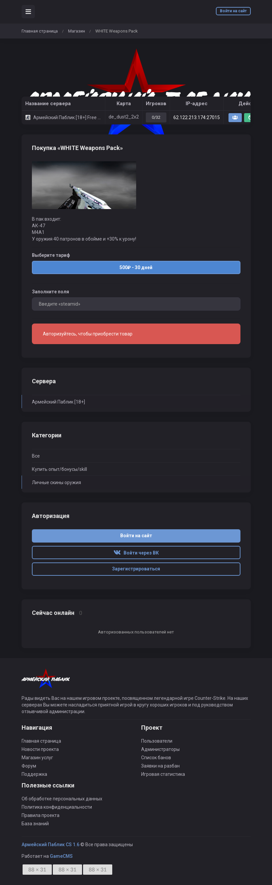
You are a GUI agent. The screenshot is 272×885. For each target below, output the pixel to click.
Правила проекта (40, 815)
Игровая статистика (163, 774)
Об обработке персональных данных (62, 798)
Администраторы (160, 749)
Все (36, 456)
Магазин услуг (37, 757)
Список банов (156, 757)
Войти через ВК (136, 552)
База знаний (35, 823)
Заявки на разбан (160, 766)
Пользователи (156, 741)
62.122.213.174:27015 (196, 117)
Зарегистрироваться (136, 568)
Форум (29, 766)
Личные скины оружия (56, 482)
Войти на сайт (233, 11)
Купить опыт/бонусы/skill (59, 469)
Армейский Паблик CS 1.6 (50, 844)
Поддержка (34, 774)
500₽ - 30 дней (136, 266)
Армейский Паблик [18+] (58, 402)
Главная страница (40, 31)
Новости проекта (40, 749)
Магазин (76, 31)
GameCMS (61, 856)
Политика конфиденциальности (57, 807)
